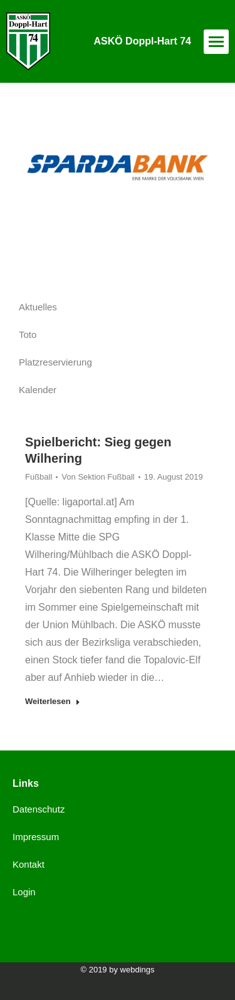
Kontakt (28, 864)
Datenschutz (39, 809)
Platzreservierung (55, 362)
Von (97, 477)
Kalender (37, 389)
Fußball (38, 477)
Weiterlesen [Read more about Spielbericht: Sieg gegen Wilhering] (52, 701)
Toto (27, 334)
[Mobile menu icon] (216, 41)
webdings (137, 969)
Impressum (36, 836)
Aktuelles (38, 307)
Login (24, 892)
